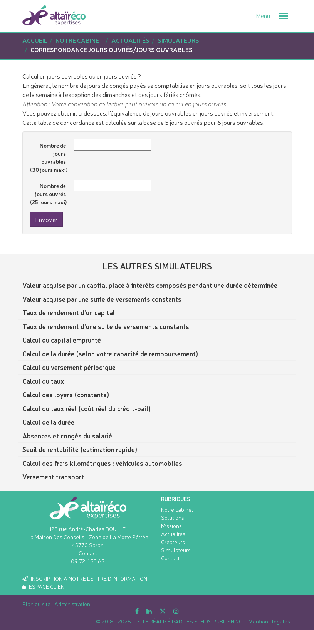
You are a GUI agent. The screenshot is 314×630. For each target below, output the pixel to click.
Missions (171, 525)
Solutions (172, 517)
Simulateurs (176, 549)
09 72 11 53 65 (87, 561)
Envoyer (46, 219)
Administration (72, 603)
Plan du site (36, 603)
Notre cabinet (177, 509)
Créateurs (173, 541)
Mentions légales (269, 621)
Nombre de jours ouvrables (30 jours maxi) (49, 157)
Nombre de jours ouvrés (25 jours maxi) (48, 193)
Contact (88, 552)
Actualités (173, 533)
